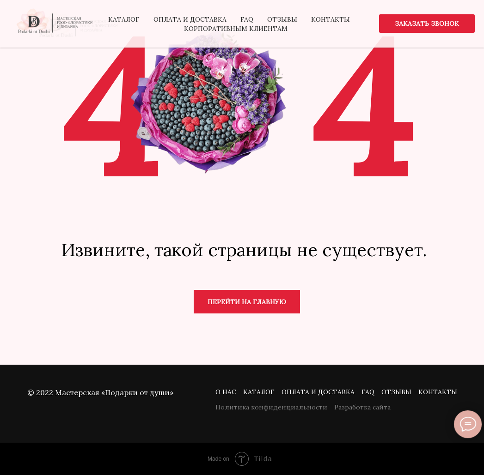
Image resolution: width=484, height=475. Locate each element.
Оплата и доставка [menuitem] (190, 19)
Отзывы (396, 392)
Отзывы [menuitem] (282, 19)
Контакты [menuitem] (330, 19)
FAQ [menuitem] (246, 19)
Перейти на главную (247, 302)
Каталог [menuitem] (124, 19)
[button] (427, 23)
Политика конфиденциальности (271, 407)
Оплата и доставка (318, 392)
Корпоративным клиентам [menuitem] (236, 28)
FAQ (367, 392)
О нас (225, 392)
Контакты (437, 392)
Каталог (259, 392)
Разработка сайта (362, 407)
